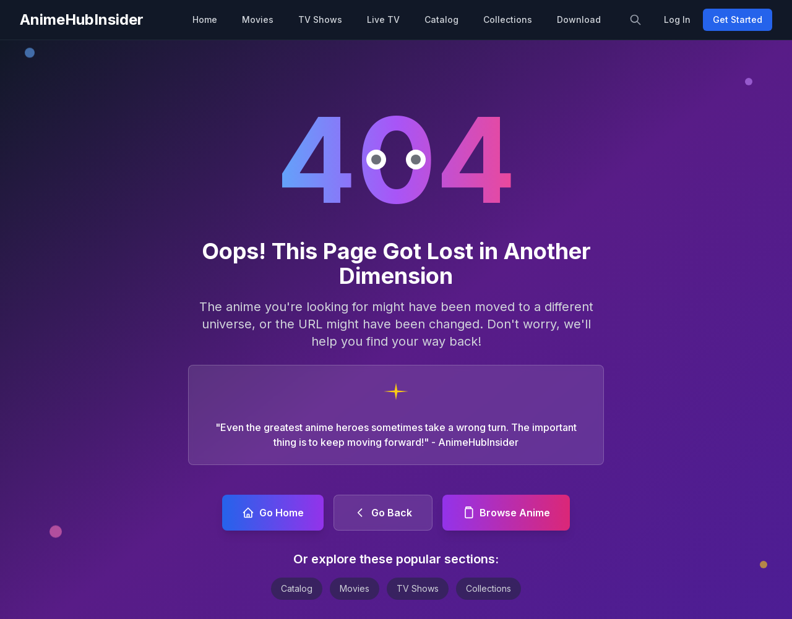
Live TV (383, 19)
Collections (507, 19)
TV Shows (320, 19)
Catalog (441, 19)
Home (204, 19)
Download (579, 19)
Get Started (737, 19)
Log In (677, 19)
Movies (257, 19)
